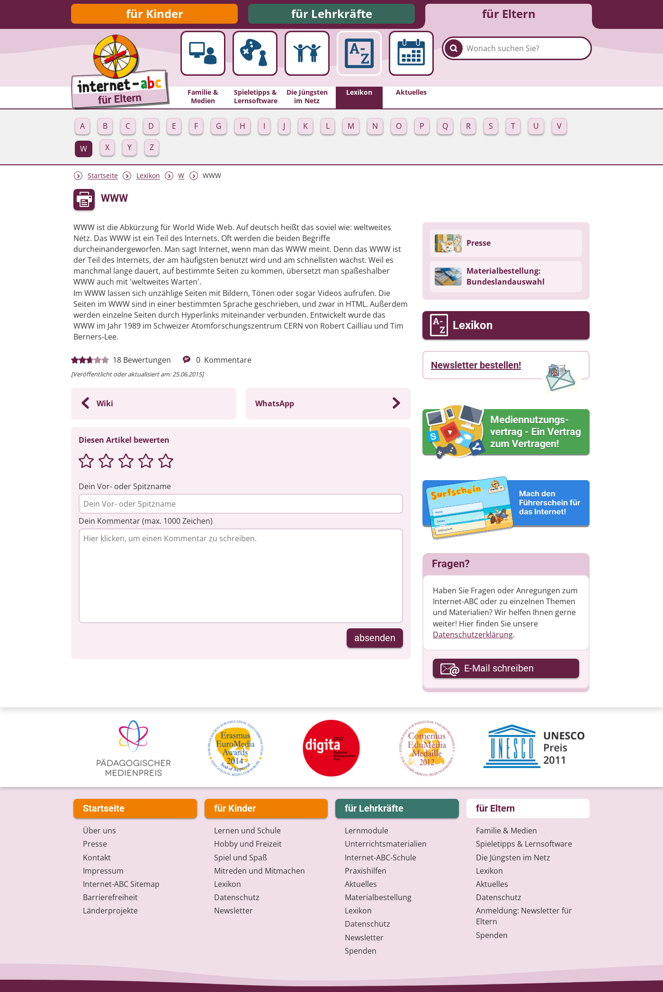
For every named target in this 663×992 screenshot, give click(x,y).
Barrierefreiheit (110, 898)
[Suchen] (454, 62)
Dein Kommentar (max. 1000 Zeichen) (146, 524)
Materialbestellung (378, 898)
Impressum (103, 871)
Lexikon (148, 179)
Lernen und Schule (247, 831)
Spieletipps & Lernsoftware (524, 844)
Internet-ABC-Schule (380, 857)
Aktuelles (361, 884)
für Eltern (509, 15)
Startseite (103, 179)
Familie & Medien (506, 831)
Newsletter (233, 911)
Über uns (99, 831)
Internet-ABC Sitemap (121, 884)
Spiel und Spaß (240, 857)
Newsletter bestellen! (476, 369)
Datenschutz (237, 898)
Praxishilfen (365, 871)
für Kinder (154, 15)
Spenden (360, 951)
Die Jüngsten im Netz (513, 857)
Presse (95, 844)
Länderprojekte (110, 911)
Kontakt (97, 857)
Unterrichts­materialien (386, 844)
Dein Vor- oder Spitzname (125, 490)
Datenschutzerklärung (473, 638)
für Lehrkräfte (331, 15)
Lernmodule (366, 831)
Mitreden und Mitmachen (259, 871)
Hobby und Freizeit (248, 844)
